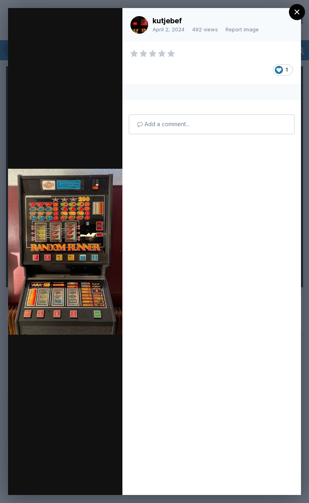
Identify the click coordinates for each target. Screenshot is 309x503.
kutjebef (167, 20)
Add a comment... (163, 124)
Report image (242, 29)
